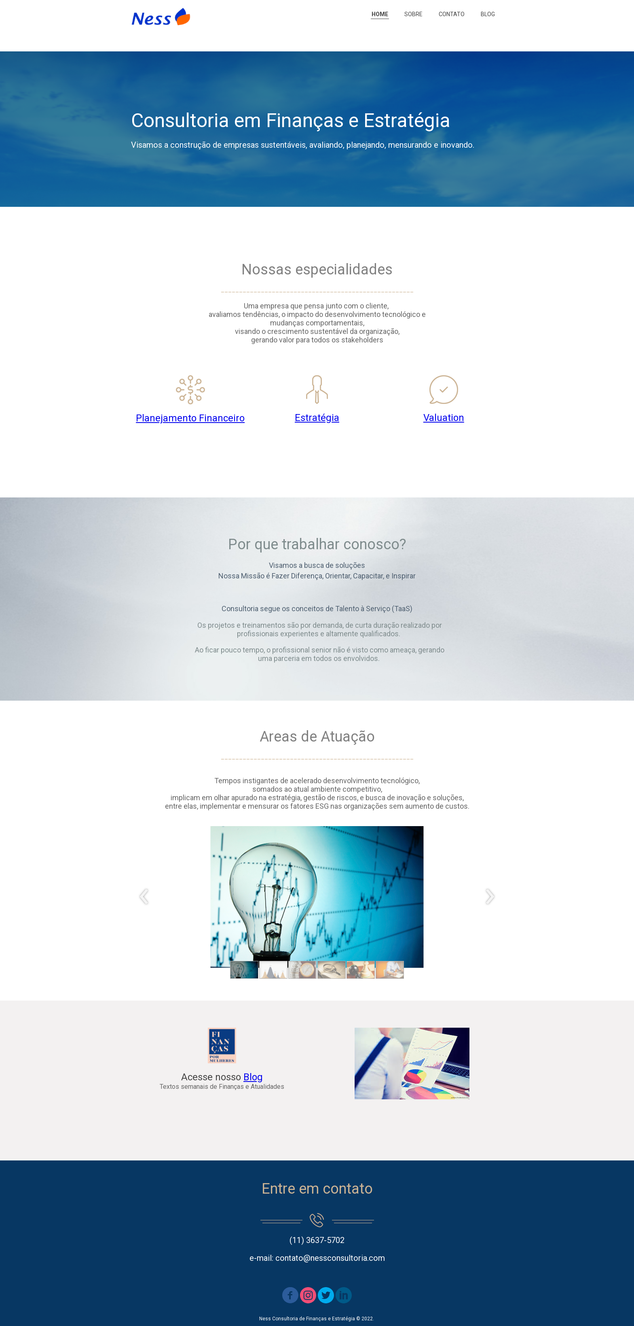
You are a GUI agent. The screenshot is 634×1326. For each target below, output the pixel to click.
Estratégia (317, 417)
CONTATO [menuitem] (452, 14)
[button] (244, 970)
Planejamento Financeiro (190, 418)
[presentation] (144, 897)
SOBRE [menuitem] (413, 14)
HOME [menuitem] (380, 14)
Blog (253, 1077)
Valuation (443, 417)
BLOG (488, 14)
